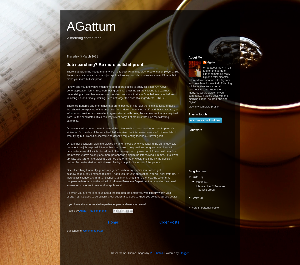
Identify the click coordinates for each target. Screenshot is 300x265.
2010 (196, 197)
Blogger (184, 253)
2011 (196, 177)
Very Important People (205, 207)
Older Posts (169, 222)
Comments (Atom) (94, 230)
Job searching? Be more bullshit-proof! (106, 64)
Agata (211, 62)
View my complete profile (204, 106)
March (200, 181)
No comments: (99, 210)
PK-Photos (156, 253)
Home (113, 222)
